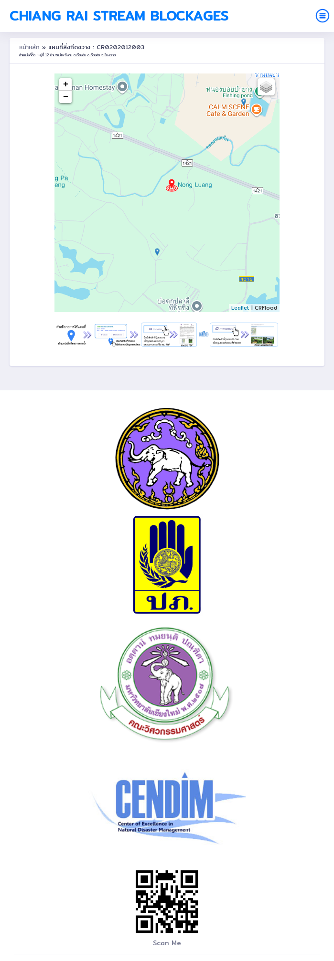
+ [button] (65, 84)
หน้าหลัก (30, 47)
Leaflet (240, 307)
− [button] (65, 97)
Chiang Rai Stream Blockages (119, 15)
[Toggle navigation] (322, 15)
